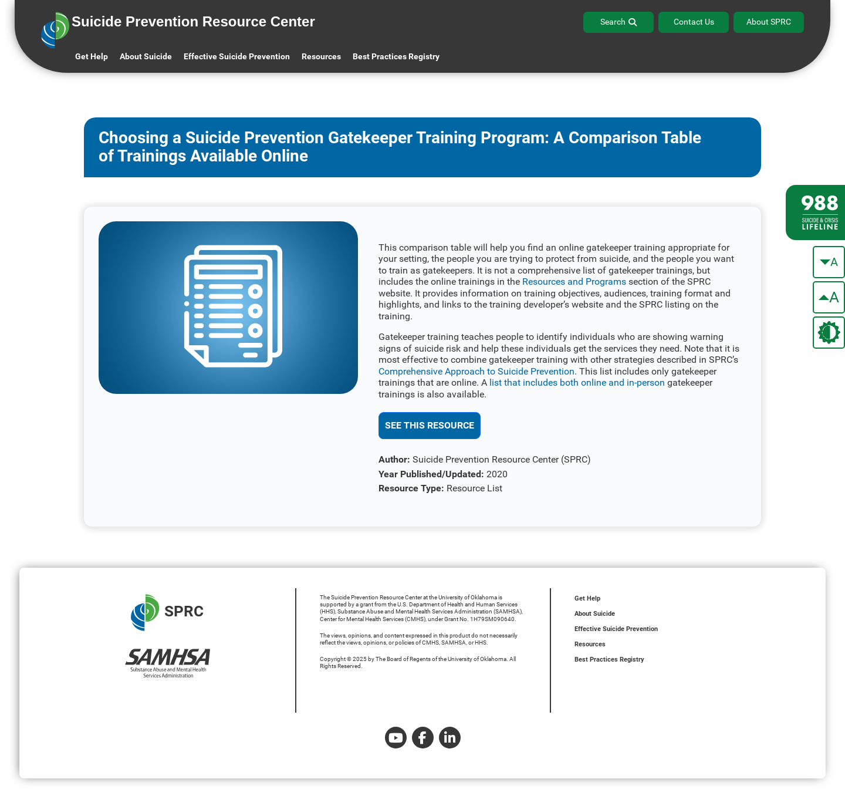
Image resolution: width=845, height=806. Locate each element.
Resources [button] (321, 56)
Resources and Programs (574, 281)
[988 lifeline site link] (815, 212)
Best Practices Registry (396, 56)
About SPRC (768, 21)
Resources (590, 644)
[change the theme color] (829, 332)
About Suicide (146, 56)
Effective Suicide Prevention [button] (237, 56)
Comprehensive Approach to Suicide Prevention (476, 371)
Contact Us (694, 21)
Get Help (91, 56)
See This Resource (429, 425)
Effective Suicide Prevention (616, 629)
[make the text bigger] (829, 297)
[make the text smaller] (829, 262)
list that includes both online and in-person (577, 382)
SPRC (167, 612)
